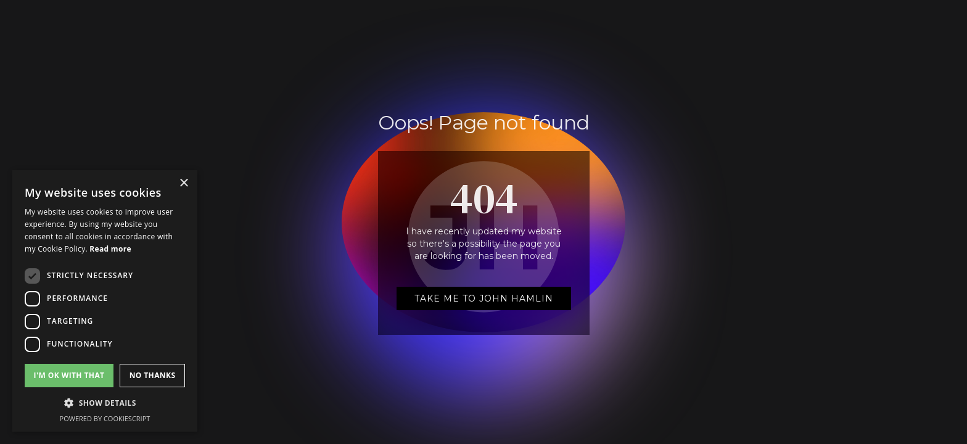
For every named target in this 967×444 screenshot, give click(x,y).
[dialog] (104, 301)
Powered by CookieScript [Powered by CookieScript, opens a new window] (105, 418)
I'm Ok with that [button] (69, 375)
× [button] (183, 183)
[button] (105, 403)
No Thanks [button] (153, 375)
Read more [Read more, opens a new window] (110, 249)
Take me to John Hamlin (483, 298)
